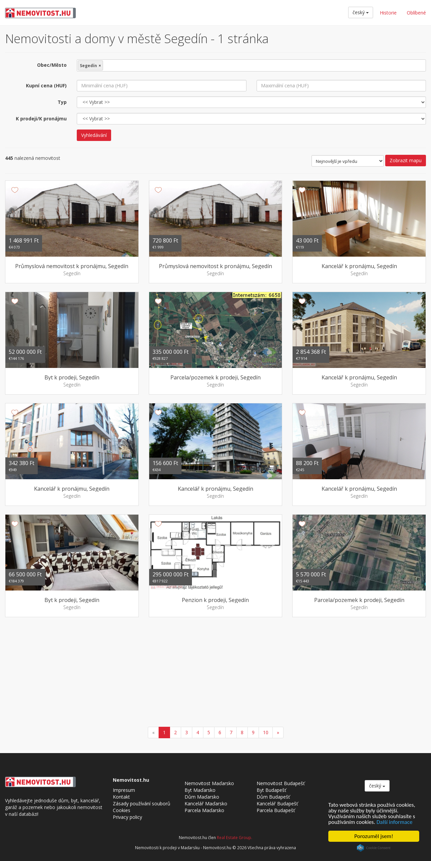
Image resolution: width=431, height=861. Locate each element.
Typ (62, 102)
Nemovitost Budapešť (281, 783)
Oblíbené (416, 12)
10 (265, 732)
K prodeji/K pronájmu (41, 118)
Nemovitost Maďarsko (209, 783)
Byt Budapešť (271, 790)
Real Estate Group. (234, 837)
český (361, 12)
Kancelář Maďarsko (206, 803)
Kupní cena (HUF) (46, 85)
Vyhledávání (94, 135)
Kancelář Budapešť (277, 803)
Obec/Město (52, 65)
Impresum (124, 790)
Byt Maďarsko (200, 790)
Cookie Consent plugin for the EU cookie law (374, 848)
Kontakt (121, 797)
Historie (388, 12)
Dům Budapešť (273, 797)
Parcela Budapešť (276, 810)
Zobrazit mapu (406, 160)
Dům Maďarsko (202, 797)
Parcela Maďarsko (204, 810)
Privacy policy (127, 817)
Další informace (394, 822)
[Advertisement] (215, 673)
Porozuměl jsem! (373, 836)
